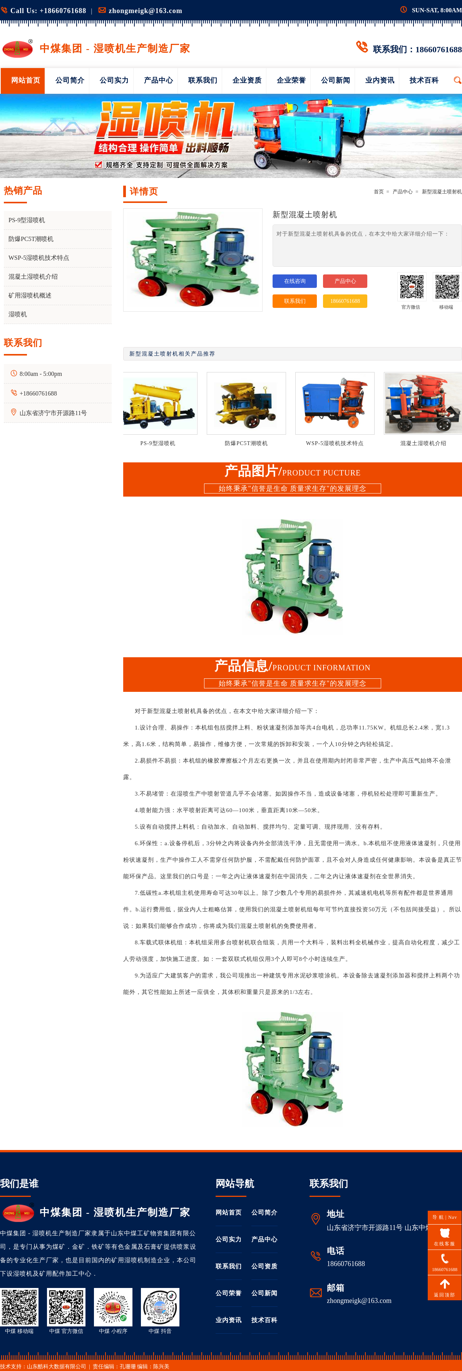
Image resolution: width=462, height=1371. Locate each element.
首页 (379, 191)
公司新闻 (335, 80)
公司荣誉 (229, 1293)
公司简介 (70, 80)
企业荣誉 (291, 80)
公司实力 (114, 80)
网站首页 (25, 80)
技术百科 (424, 80)
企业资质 (247, 80)
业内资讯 (380, 80)
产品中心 (158, 80)
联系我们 (203, 80)
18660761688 (345, 301)
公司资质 (264, 1266)
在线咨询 (295, 281)
